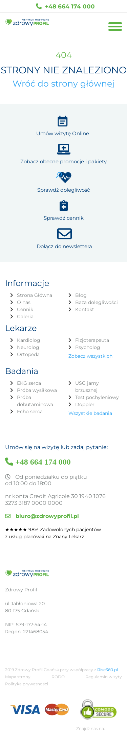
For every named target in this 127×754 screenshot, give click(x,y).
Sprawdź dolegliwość (63, 190)
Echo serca (30, 411)
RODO (58, 676)
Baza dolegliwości (96, 302)
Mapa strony (17, 676)
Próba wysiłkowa (37, 390)
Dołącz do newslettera (64, 246)
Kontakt (84, 309)
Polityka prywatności (26, 683)
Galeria (25, 316)
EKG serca (29, 383)
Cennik (25, 309)
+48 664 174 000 (65, 6)
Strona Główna (34, 295)
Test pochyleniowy (97, 397)
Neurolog (28, 347)
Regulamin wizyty (103, 676)
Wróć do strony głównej (63, 83)
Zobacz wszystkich (90, 356)
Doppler (84, 404)
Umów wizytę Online (62, 133)
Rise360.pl (107, 669)
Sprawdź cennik (64, 218)
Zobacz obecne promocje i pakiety (63, 161)
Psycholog (87, 347)
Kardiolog (28, 340)
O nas (23, 302)
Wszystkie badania (90, 413)
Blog (81, 295)
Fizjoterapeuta (92, 340)
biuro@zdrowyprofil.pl (42, 516)
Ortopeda (28, 354)
